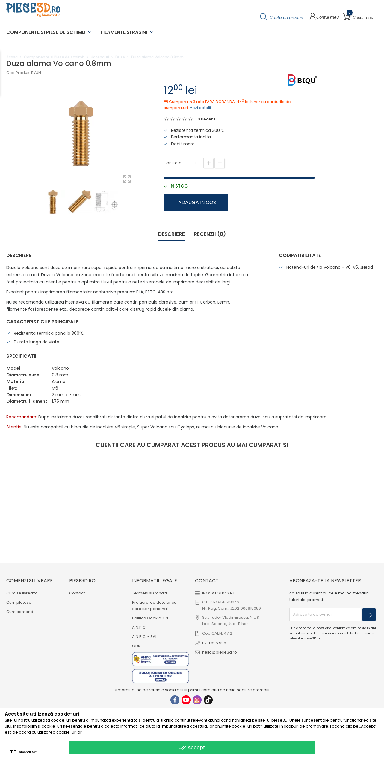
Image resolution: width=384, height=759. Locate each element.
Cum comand (19, 611)
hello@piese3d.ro (219, 652)
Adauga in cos (197, 202)
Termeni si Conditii (150, 593)
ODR (136, 645)
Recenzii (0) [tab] (210, 234)
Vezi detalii (200, 108)
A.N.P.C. (139, 627)
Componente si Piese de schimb (49, 32)
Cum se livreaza (22, 593)
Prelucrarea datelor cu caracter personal (154, 605)
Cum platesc (18, 602)
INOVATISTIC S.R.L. (219, 593)
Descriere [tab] (171, 234)
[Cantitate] (195, 163)
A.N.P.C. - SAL (144, 636)
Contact (77, 593)
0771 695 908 (214, 642)
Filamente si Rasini (127, 32)
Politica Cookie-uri (150, 618)
